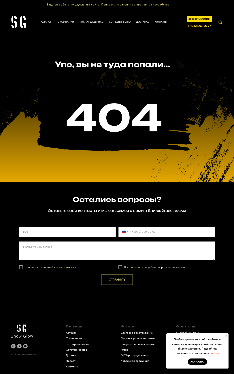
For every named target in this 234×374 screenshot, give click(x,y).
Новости (71, 361)
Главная (74, 326)
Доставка (72, 355)
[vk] (13, 346)
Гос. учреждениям (77, 344)
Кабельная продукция (135, 361)
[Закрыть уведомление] (226, 336)
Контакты (72, 366)
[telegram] (19, 346)
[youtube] (25, 346)
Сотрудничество (76, 349)
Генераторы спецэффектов (138, 344)
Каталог (71, 332)
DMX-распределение (134, 355)
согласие (135, 267)
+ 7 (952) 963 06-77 (188, 332)
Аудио (124, 349)
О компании (74, 338)
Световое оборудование (137, 332)
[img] (220, 22)
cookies (214, 353)
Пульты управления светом (138, 338)
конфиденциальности (66, 267)
